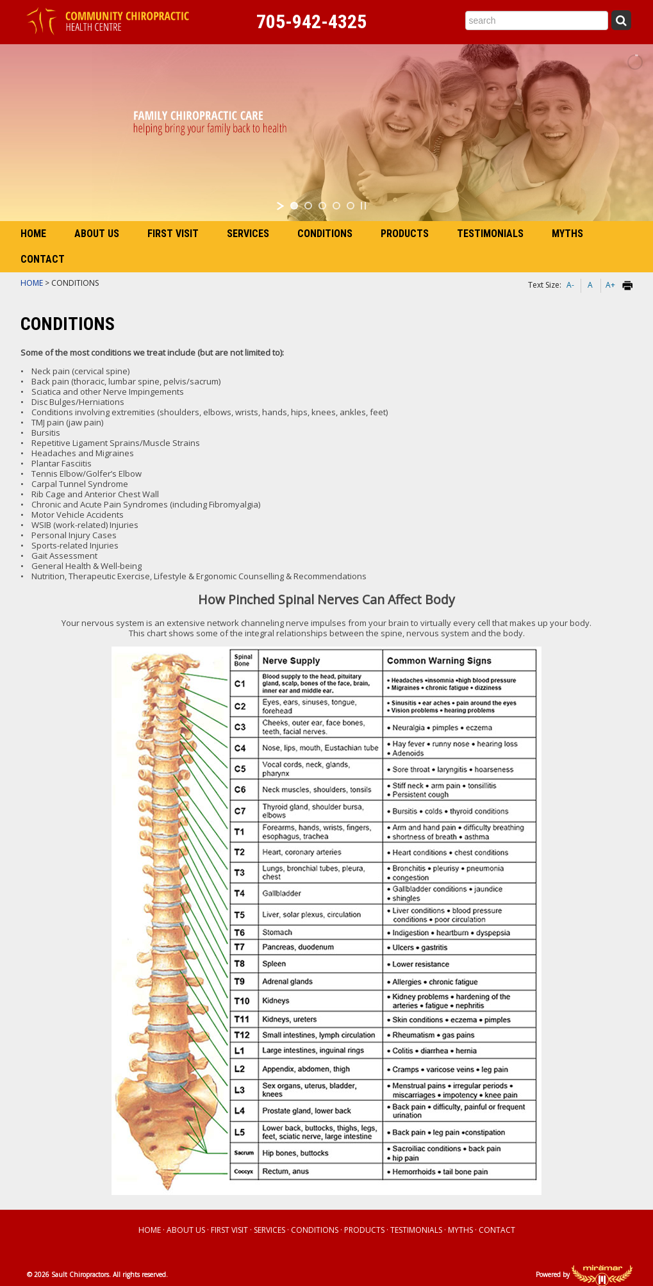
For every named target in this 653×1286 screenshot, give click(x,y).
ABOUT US (96, 233)
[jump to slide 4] (336, 206)
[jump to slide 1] (294, 206)
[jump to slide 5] (350, 206)
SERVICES (248, 233)
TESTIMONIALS (490, 233)
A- (570, 284)
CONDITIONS (324, 233)
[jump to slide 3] (322, 206)
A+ (610, 284)
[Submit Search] (620, 20)
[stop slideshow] (363, 206)
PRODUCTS (405, 233)
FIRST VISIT (173, 233)
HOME (33, 233)
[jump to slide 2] (308, 206)
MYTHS (567, 233)
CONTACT (43, 259)
